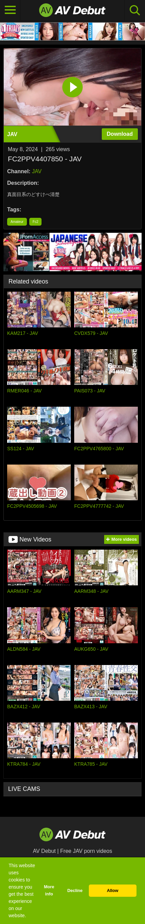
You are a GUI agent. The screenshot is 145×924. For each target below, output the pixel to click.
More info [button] (49, 890)
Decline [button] (75, 890)
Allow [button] (112, 890)
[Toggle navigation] (10, 10)
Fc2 (35, 222)
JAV (37, 171)
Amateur (17, 222)
